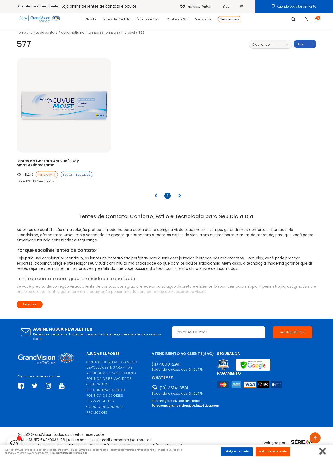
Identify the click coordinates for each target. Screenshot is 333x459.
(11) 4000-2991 (166, 364)
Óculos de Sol (177, 19)
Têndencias (229, 19)
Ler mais (29, 304)
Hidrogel (128, 32)
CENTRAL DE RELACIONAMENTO (112, 362)
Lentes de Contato (116, 19)
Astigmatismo (72, 32)
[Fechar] (322, 451)
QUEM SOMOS (98, 384)
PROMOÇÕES (97, 412)
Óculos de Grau (149, 19)
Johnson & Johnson (103, 32)
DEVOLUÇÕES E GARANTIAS (109, 367)
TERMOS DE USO (100, 401)
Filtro (299, 44)
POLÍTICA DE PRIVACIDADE (108, 378)
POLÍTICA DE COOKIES (104, 395)
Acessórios (203, 19)
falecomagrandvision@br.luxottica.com (185, 405)
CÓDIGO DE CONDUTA (105, 407)
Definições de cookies (236, 451)
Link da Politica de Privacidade (68, 453)
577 (141, 32)
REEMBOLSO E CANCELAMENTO (112, 373)
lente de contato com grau (110, 286)
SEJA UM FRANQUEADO (105, 390)
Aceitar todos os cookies (273, 451)
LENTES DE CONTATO (43, 32)
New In (91, 19)
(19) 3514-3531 (173, 388)
